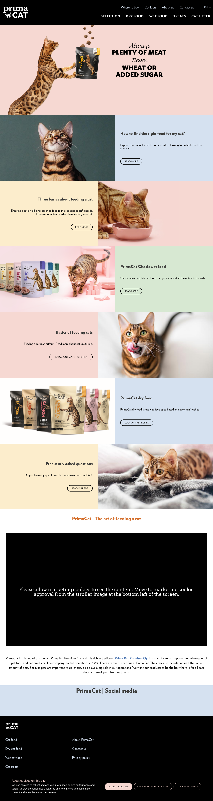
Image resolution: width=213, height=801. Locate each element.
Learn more (50, 792)
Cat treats (11, 767)
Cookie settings (187, 786)
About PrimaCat (83, 740)
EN (206, 7)
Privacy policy (81, 758)
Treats (179, 16)
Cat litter (200, 16)
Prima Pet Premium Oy (131, 658)
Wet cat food (13, 758)
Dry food (135, 16)
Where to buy (130, 7)
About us (168, 7)
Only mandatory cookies (152, 786)
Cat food (11, 740)
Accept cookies (118, 786)
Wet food (158, 16)
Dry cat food (13, 749)
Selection (110, 16)
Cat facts (150, 7)
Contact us (187, 7)
